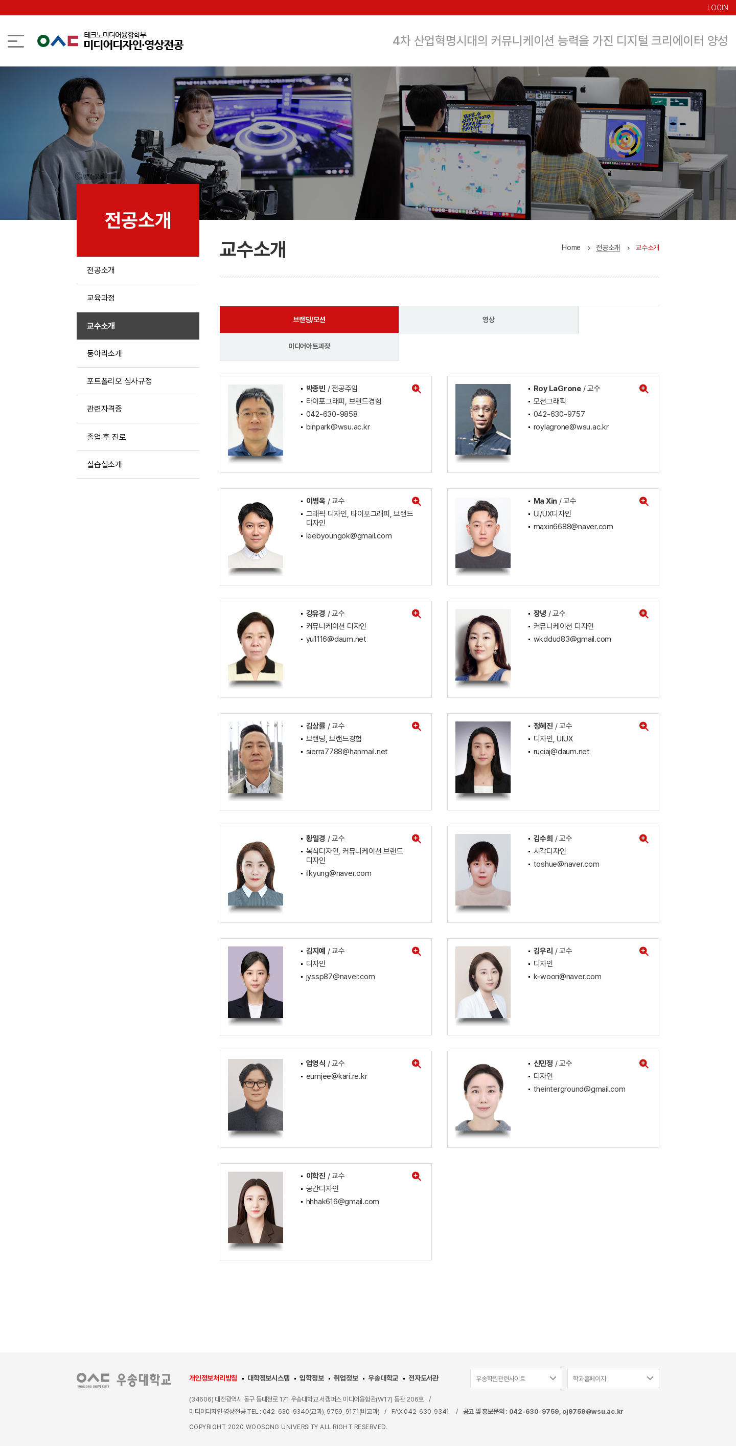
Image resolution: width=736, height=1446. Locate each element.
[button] (416, 362)
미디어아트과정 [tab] (585, 319)
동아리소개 (104, 356)
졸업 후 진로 (106, 442)
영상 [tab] (439, 319)
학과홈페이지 (589, 1352)
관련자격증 (104, 414)
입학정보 (312, 1351)
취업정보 (346, 1351)
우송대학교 (383, 1351)
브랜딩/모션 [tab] (293, 319)
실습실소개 (104, 471)
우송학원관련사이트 (500, 1352)
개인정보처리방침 (213, 1351)
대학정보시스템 (268, 1351)
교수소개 (101, 328)
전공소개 (101, 271)
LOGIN (717, 8)
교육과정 (101, 299)
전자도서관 (423, 1351)
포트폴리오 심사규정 (119, 385)
